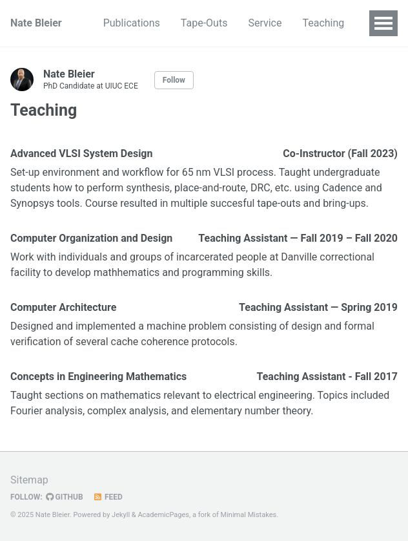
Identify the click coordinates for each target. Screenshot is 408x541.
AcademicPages (163, 515)
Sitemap (29, 480)
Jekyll (121, 515)
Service (264, 23)
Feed (108, 497)
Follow (174, 80)
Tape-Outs (204, 23)
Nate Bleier (36, 23)
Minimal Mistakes (249, 515)
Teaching (323, 23)
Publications (131, 23)
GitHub (64, 497)
